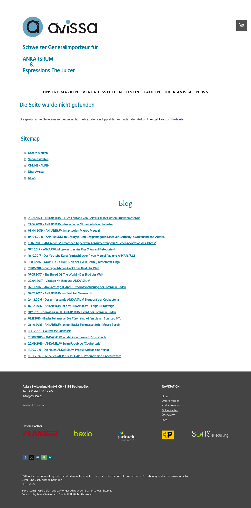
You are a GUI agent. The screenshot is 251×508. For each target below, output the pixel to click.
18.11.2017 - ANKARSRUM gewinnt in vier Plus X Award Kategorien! (71, 249)
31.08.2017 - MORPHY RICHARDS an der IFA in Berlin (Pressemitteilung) (74, 262)
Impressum (28, 490)
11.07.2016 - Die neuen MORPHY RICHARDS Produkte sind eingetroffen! (74, 356)
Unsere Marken (60, 92)
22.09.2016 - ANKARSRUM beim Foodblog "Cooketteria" (64, 343)
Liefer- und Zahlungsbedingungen (42, 479)
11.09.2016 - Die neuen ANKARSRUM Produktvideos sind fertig (68, 350)
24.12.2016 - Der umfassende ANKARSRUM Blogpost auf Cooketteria (73, 300)
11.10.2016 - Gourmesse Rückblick (49, 331)
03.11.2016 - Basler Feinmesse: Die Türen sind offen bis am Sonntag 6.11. (74, 318)
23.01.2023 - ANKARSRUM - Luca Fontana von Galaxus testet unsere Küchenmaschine (84, 218)
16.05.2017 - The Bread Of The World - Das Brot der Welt (65, 274)
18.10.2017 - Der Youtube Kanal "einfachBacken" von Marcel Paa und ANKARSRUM (81, 256)
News (202, 92)
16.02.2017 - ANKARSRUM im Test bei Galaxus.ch (60, 293)
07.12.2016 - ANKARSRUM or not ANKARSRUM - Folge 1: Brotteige (71, 306)
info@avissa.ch (33, 396)
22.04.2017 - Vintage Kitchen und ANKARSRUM (59, 281)
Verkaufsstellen (102, 92)
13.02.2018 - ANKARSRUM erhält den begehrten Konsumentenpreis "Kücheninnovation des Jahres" (92, 243)
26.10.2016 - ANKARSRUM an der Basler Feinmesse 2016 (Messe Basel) (74, 325)
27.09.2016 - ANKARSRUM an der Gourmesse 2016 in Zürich (67, 337)
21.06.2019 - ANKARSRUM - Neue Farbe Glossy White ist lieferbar (70, 224)
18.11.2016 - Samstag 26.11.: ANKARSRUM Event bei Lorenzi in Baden (72, 312)
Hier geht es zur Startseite (165, 119)
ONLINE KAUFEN (143, 92)
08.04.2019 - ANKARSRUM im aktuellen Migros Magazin (64, 231)
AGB (39, 490)
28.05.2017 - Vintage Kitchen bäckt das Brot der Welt (63, 268)
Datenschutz (93, 490)
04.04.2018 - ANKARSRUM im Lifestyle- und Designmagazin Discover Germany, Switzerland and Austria (96, 237)
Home (165, 396)
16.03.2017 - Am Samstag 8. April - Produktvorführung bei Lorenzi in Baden (77, 287)
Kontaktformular (34, 405)
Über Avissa (178, 92)
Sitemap (107, 490)
